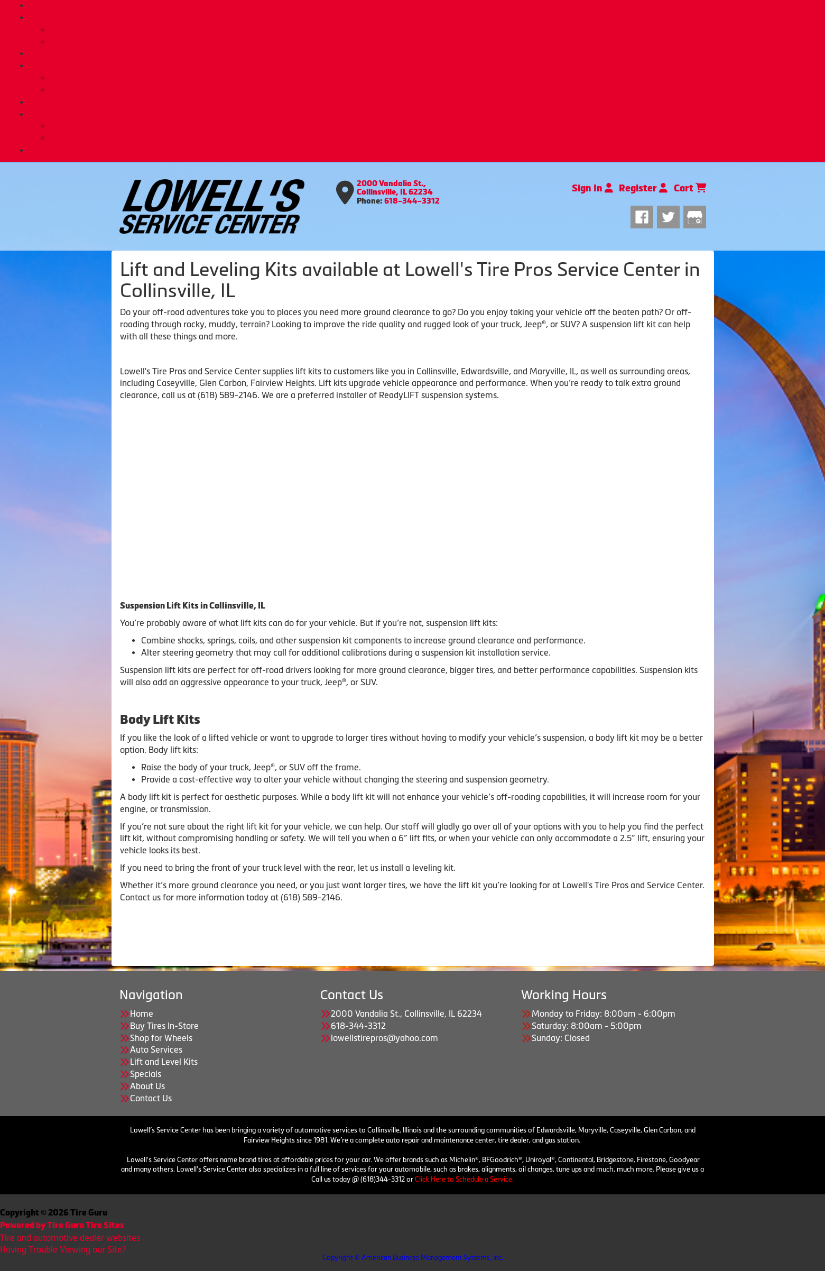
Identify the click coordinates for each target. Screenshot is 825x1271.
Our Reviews (434, 138)
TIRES (423, 17)
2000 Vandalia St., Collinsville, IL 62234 (395, 188)
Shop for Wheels (423, 53)
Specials (145, 1074)
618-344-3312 (412, 201)
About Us (433, 126)
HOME (423, 5)
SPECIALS (423, 102)
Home (141, 1013)
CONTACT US (423, 150)
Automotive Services (434, 77)
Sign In (592, 188)
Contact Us (151, 1098)
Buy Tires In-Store (434, 29)
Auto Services (156, 1049)
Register (643, 188)
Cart (690, 188)
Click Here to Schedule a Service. (464, 1179)
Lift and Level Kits (434, 90)
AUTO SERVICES (423, 65)
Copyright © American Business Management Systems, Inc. (412, 1257)
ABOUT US (423, 114)
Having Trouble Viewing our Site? (63, 1249)
